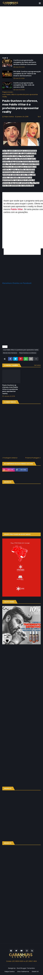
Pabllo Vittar (17, 209)
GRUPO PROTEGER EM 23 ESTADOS (17, 534)
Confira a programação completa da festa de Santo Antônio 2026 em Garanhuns (24, 62)
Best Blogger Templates (26, 968)
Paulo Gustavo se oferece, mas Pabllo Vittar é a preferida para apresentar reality (10, 389)
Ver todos (37, 365)
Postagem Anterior (10, 458)
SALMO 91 (35, 971)
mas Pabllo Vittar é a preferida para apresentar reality (20, 95)
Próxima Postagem (32, 458)
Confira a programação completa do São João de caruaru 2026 (23, 85)
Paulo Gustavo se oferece (27, 353)
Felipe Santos (10, 971)
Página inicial (7, 92)
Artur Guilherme (23, 971)
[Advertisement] (21, 30)
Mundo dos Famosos (10, 353)
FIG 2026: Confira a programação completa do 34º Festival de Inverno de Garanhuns (27, 74)
